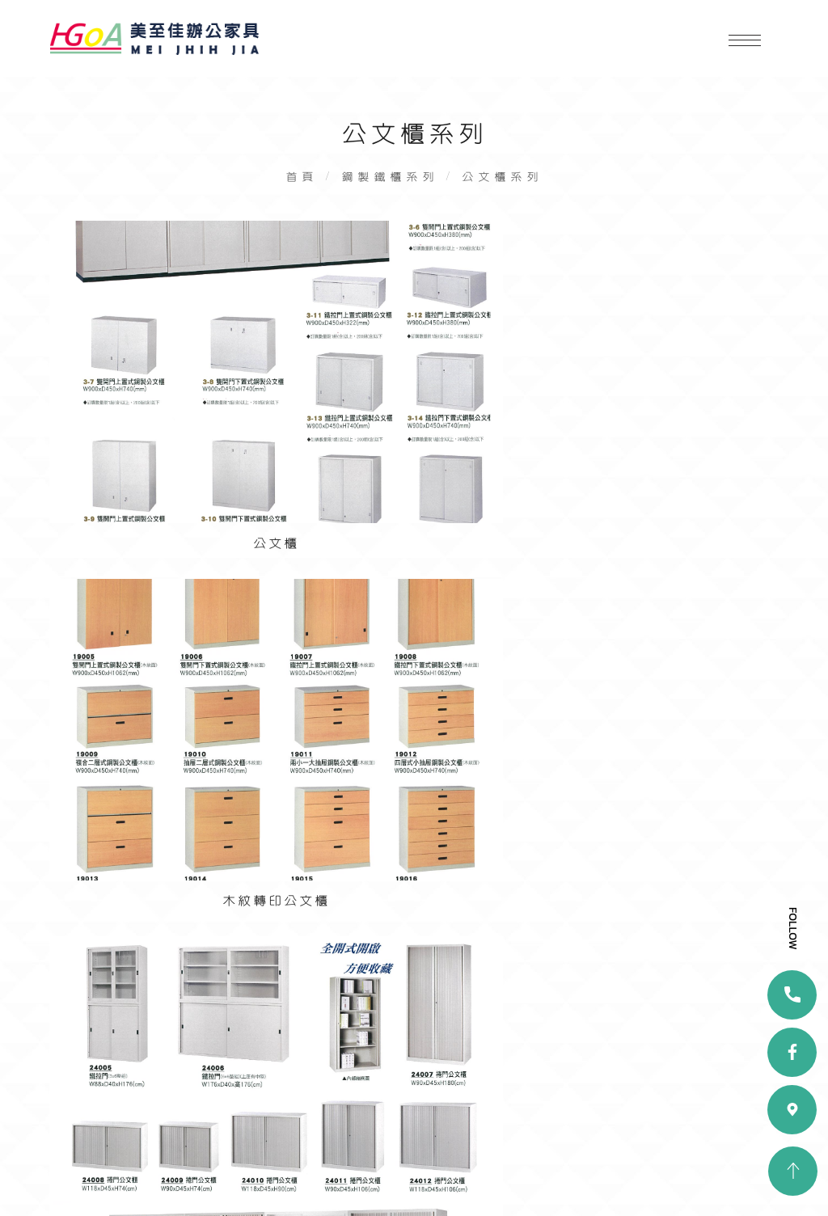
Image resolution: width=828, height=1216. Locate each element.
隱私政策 (216, 1163)
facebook (403, 1129)
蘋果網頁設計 (356, 1182)
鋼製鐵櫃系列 (389, 185)
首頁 (298, 185)
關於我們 (216, 1115)
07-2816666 (374, 1027)
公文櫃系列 (505, 185)
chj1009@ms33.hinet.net (415, 1050)
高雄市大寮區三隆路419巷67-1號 (424, 1005)
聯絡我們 (85, 1163)
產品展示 (85, 1138)
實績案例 (216, 1138)
